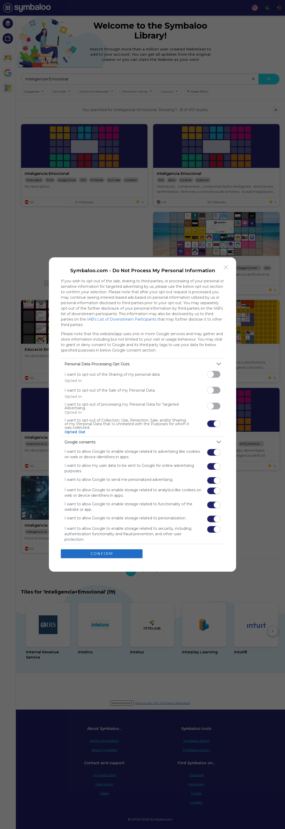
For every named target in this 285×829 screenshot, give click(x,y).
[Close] (226, 267)
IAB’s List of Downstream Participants (121, 319)
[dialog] (142, 414)
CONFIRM (101, 553)
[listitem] (142, 364)
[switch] (214, 374)
